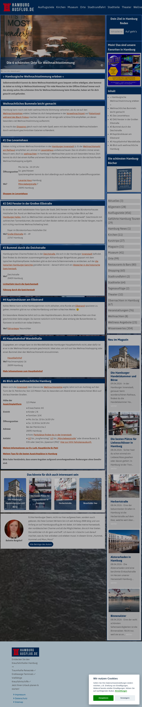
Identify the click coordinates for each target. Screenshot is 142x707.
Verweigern (125, 698)
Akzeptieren (103, 698)
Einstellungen (121, 691)
